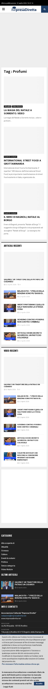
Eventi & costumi (10, 157)
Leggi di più (8, 687)
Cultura (4, 554)
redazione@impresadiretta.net (13, 616)
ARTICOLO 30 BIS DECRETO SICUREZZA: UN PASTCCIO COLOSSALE (29, 335)
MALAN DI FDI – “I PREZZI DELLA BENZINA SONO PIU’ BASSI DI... (30, 397)
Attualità (7, 106)
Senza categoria (8, 566)
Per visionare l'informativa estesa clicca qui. (21, 664)
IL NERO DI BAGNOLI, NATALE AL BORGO (22, 218)
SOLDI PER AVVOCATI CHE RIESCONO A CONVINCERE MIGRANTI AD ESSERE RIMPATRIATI (27, 456)
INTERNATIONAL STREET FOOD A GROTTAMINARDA (22, 162)
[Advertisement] (24, 42)
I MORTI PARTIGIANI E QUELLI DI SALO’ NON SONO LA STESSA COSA (30, 307)
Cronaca (4, 551)
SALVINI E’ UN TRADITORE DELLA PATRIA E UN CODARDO (22, 385)
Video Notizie (17, 106)
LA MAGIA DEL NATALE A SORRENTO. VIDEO (18, 112)
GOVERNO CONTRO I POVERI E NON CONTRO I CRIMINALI (29, 425)
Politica (4, 562)
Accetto (39, 684)
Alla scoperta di (7, 543)
